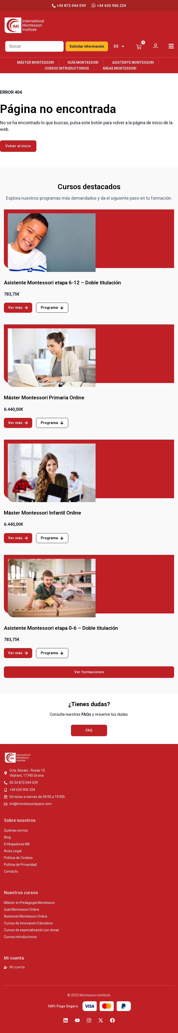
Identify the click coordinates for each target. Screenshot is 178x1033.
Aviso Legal (12, 851)
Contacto (11, 871)
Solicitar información (86, 46)
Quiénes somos (16, 830)
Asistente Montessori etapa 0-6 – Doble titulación (61, 628)
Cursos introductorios (67, 68)
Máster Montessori (35, 62)
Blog (7, 837)
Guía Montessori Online (21, 909)
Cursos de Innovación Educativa (28, 923)
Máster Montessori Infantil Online (42, 513)
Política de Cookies (18, 858)
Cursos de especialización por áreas (31, 930)
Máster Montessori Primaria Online (44, 398)
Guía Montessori (83, 62)
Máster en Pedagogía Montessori (29, 903)
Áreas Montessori (119, 68)
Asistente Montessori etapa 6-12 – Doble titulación (62, 283)
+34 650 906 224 (111, 5)
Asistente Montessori (133, 62)
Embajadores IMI (17, 844)
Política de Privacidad (20, 865)
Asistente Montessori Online (25, 916)
